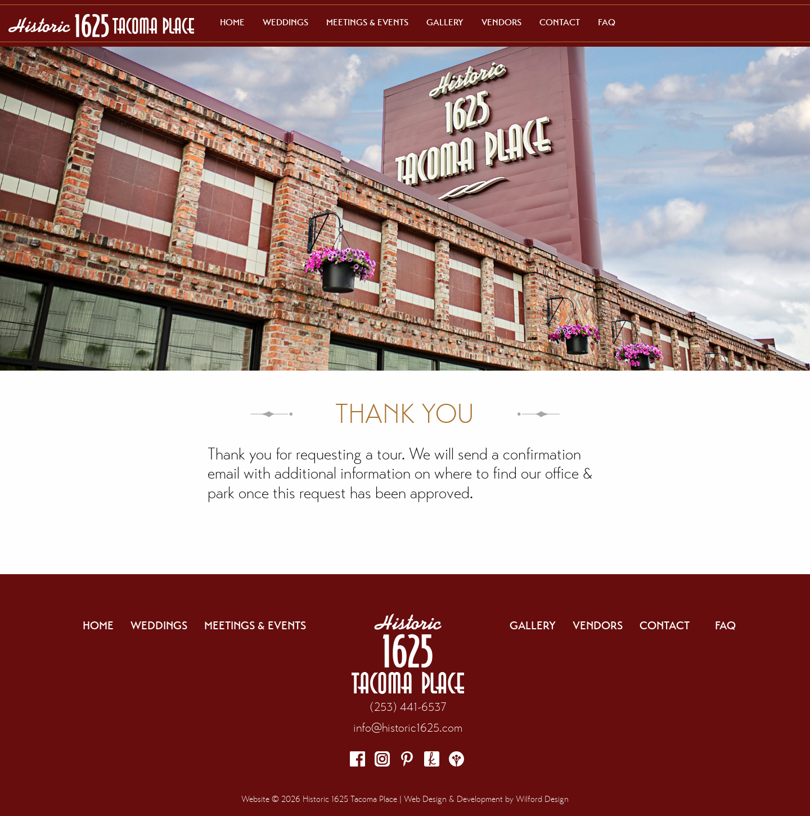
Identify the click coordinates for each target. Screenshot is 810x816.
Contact (559, 22)
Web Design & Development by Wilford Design (486, 799)
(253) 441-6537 (408, 707)
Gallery (445, 22)
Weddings (285, 22)
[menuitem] (232, 22)
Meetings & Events (367, 22)
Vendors (501, 22)
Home (232, 22)
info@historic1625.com (407, 727)
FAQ (606, 22)
